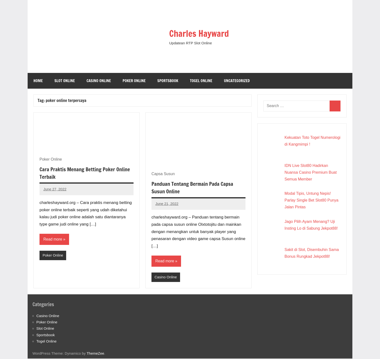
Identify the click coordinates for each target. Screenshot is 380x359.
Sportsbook (167, 80)
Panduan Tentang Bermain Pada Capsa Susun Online (193, 187)
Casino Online (99, 80)
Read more (53, 239)
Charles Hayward (202, 33)
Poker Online (134, 80)
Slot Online (64, 80)
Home (38, 80)
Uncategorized (237, 80)
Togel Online (201, 80)
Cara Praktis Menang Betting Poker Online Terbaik (86, 172)
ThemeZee (95, 353)
